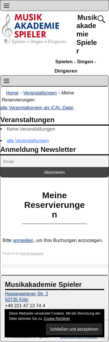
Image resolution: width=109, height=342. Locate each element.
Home (12, 92)
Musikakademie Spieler (86, 34)
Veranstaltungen (40, 92)
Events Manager (32, 253)
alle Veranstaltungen (28, 140)
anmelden (23, 240)
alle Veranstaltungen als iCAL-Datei (37, 107)
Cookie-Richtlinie (57, 319)
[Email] (54, 161)
